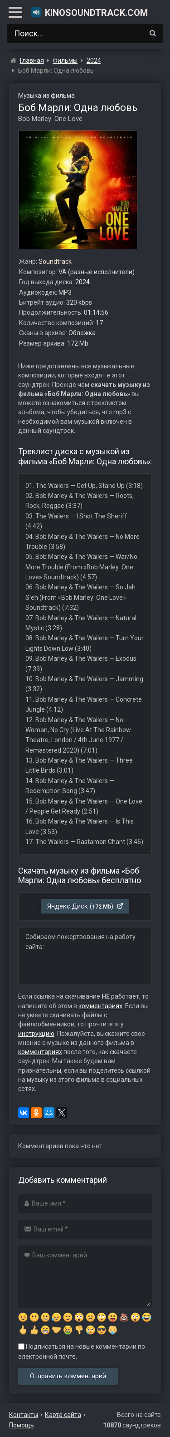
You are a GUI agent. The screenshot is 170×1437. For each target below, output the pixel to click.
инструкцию (36, 1033)
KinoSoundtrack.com (89, 12)
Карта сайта (63, 1414)
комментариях (100, 1006)
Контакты (23, 1414)
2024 (82, 282)
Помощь (21, 1425)
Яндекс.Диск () (85, 906)
